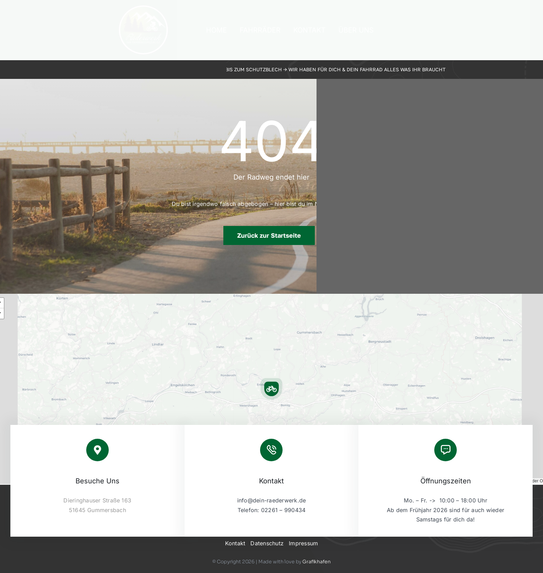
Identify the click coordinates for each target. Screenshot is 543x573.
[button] (271, 389)
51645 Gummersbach (97, 510)
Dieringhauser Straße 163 (97, 500)
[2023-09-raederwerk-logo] (143, 6)
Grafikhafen (316, 561)
